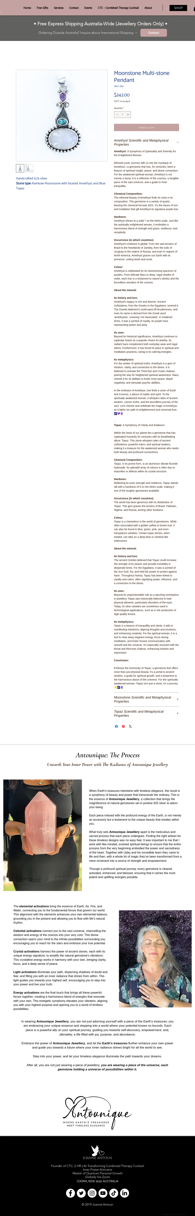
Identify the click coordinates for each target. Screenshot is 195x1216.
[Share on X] (130, 726)
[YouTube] (102, 1193)
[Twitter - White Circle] (81, 1193)
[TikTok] (113, 1193)
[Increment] (128, 114)
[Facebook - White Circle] (70, 1193)
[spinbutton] (122, 114)
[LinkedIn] (124, 1193)
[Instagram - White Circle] (92, 1193)
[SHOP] (178, 8)
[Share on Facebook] (116, 726)
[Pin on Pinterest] (123, 726)
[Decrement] (117, 114)
